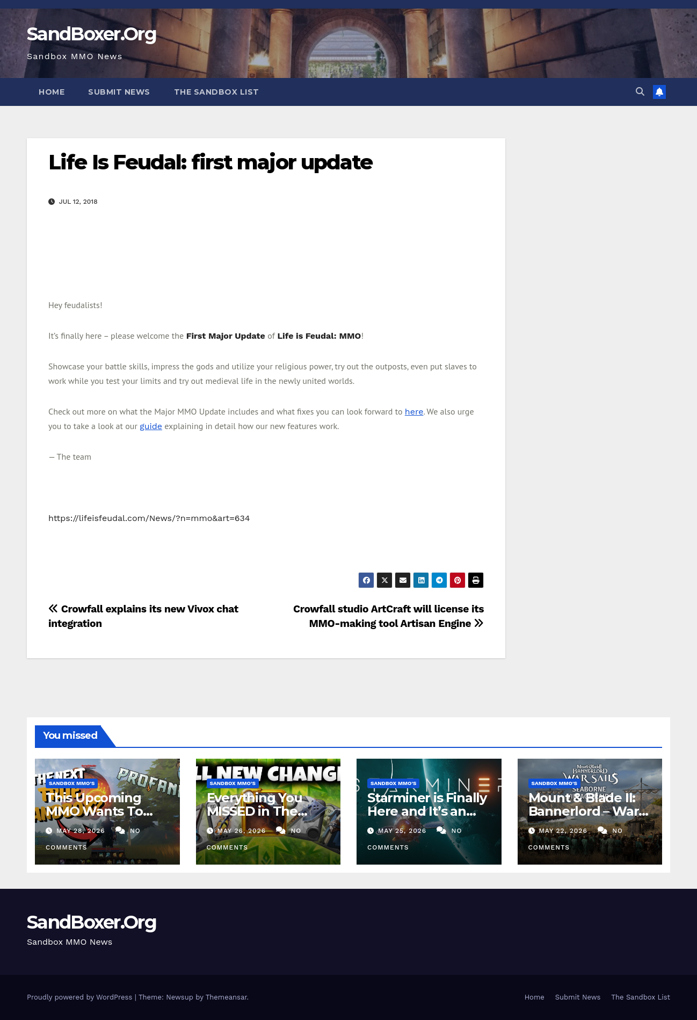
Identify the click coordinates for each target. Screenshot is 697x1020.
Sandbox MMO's (72, 783)
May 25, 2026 (403, 830)
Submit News (119, 92)
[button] (640, 92)
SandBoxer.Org (91, 34)
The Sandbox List (216, 92)
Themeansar (226, 997)
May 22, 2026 (564, 830)
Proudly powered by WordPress (81, 997)
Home (51, 92)
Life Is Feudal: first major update (210, 162)
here (414, 411)
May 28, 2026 (82, 830)
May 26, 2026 (242, 830)
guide (151, 426)
